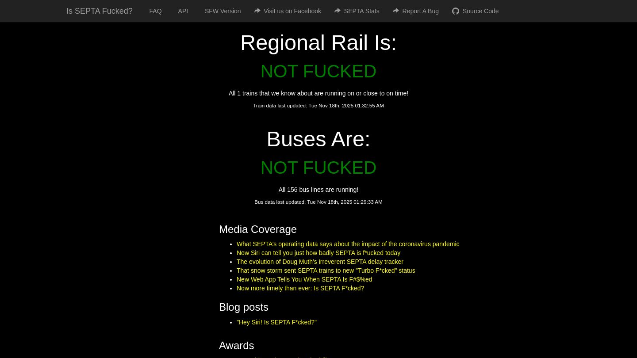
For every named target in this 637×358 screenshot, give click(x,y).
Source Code (475, 11)
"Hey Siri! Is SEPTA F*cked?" (277, 322)
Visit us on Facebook (287, 11)
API (181, 11)
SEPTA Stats (357, 11)
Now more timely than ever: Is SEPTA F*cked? (300, 288)
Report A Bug (416, 11)
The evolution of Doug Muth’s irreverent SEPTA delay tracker (320, 261)
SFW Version (221, 11)
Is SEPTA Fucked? (99, 11)
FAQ (154, 11)
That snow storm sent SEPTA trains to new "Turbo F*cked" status (326, 270)
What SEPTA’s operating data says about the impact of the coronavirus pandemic (348, 244)
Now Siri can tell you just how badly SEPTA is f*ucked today (318, 252)
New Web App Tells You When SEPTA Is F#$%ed (304, 279)
